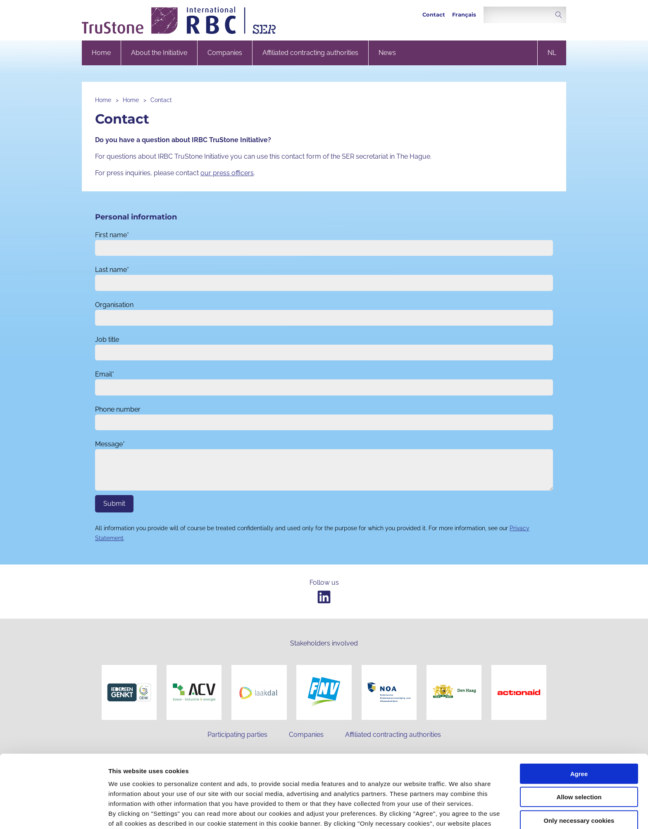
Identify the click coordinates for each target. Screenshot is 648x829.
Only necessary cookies (579, 763)
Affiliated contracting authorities (310, 53)
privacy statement (299, 785)
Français (464, 15)
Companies (224, 53)
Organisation (114, 305)
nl (552, 53)
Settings (427, 812)
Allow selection (578, 739)
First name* (112, 235)
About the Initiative (159, 53)
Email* (104, 374)
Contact (433, 15)
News (387, 53)
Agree (579, 716)
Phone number (118, 409)
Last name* (112, 270)
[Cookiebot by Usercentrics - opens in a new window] (53, 813)
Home (101, 53)
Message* (110, 444)
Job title (107, 339)
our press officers (227, 173)
